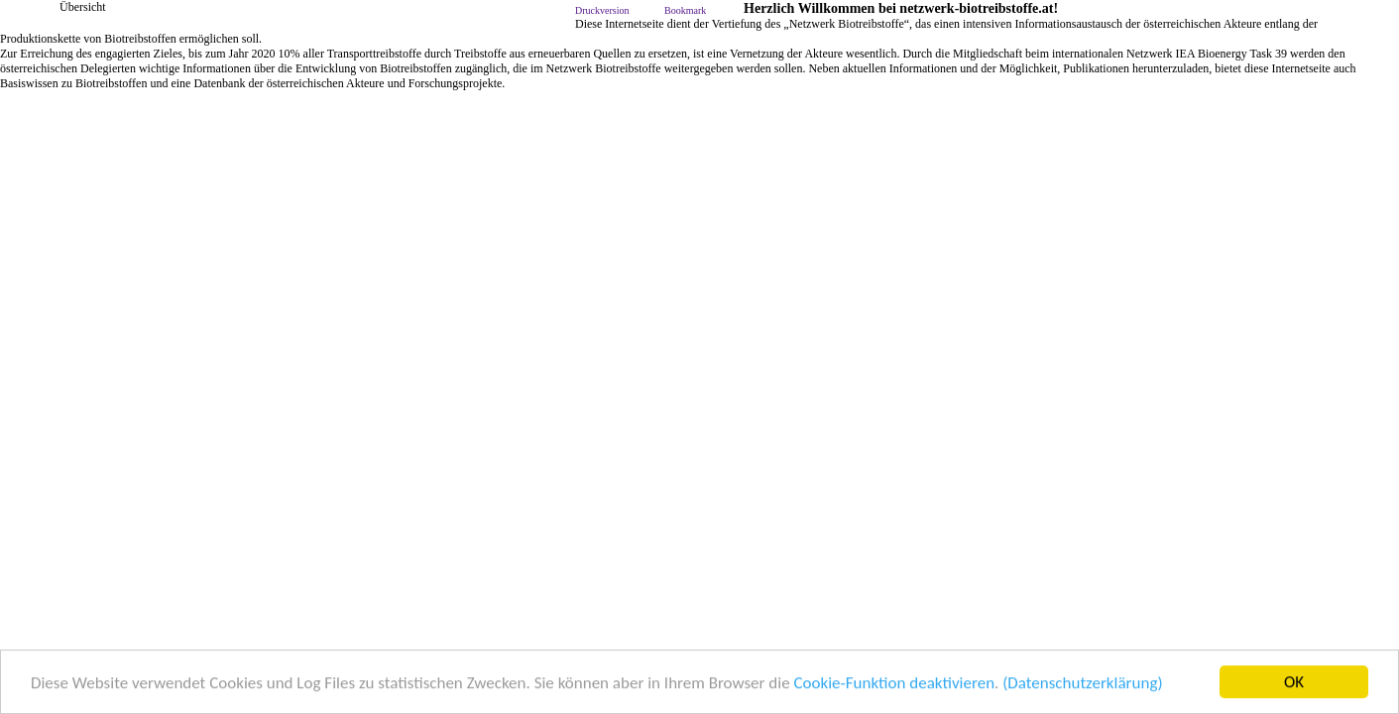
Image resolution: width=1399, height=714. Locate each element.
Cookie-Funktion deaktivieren (893, 682)
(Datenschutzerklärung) (1082, 682)
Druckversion (602, 10)
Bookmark (685, 10)
